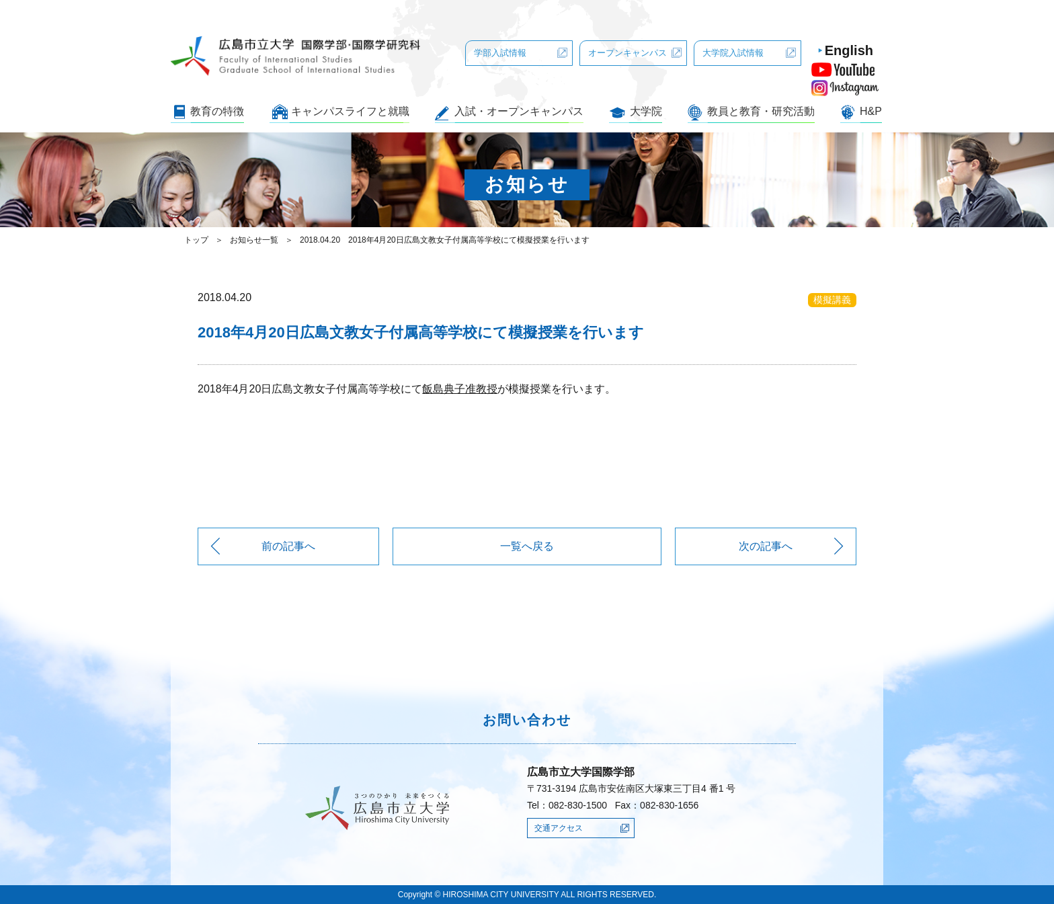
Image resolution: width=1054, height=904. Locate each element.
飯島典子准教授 (459, 389)
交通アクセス (558, 828)
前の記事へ (288, 546)
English (849, 50)
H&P (871, 111)
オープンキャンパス (627, 53)
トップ (196, 240)
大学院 (646, 111)
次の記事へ (766, 546)
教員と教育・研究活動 (761, 111)
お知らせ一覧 (254, 240)
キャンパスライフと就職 (350, 111)
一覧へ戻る (527, 546)
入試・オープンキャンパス (518, 111)
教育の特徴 (217, 111)
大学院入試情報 (733, 53)
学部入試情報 (500, 53)
